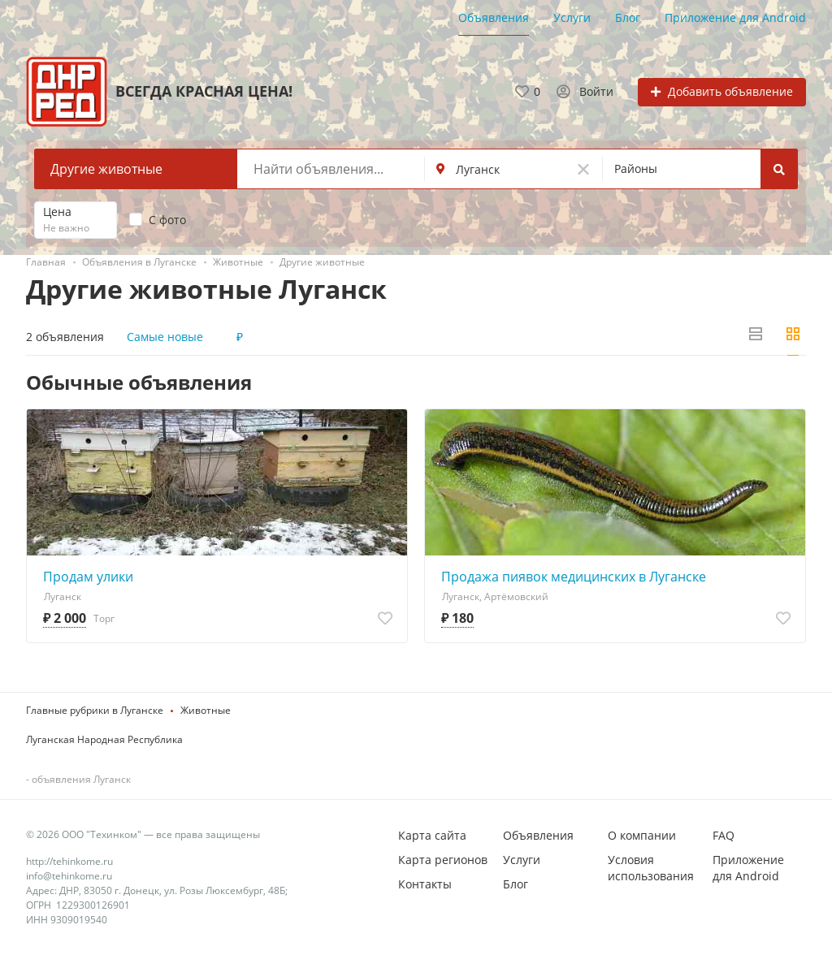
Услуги (572, 17)
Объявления (493, 17)
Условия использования (651, 868)
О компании (642, 835)
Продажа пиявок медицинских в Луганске (573, 577)
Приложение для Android (735, 17)
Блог (627, 17)
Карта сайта (432, 835)
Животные (205, 710)
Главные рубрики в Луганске (94, 710)
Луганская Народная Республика (104, 739)
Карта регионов (443, 859)
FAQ (723, 835)
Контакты (425, 884)
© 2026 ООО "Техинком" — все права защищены (143, 834)
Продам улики (88, 577)
